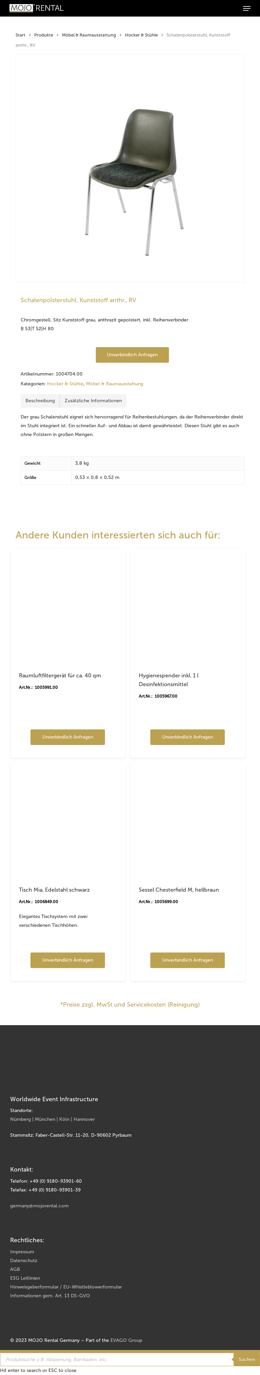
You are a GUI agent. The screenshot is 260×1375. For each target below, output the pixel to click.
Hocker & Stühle (141, 35)
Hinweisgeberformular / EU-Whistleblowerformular (66, 1287)
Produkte (43, 35)
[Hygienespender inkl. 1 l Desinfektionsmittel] (187, 606)
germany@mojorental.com (39, 1206)
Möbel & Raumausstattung (89, 35)
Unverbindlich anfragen (132, 355)
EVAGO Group (126, 1340)
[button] (247, 8)
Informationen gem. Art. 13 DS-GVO (50, 1296)
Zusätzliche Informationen (93, 401)
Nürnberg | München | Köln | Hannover (52, 1119)
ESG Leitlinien (25, 1278)
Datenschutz (23, 1260)
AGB (15, 1269)
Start (20, 35)
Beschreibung (40, 401)
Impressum (22, 1252)
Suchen (247, 1359)
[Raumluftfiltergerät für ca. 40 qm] (67, 606)
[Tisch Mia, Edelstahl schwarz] (67, 820)
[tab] (40, 401)
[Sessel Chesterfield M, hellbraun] (187, 820)
